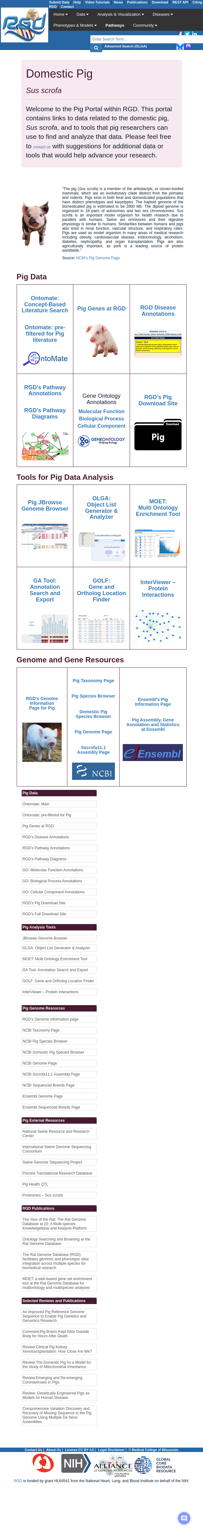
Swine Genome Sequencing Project (52, 1162)
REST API (180, 2)
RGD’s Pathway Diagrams (44, 859)
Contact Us (33, 1450)
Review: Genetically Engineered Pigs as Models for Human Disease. (56, 1395)
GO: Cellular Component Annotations (54, 892)
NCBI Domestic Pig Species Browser (53, 1052)
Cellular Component (101, 426)
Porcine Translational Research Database (57, 1173)
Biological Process (101, 418)
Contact (67, 6)
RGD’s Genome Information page (51, 1019)
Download (160, 2)
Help (77, 2)
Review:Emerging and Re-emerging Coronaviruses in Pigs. (52, 1380)
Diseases (163, 14)
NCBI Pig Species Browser (45, 1041)
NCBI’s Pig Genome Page (98, 258)
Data (82, 14)
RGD (18, 1481)
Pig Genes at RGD (38, 826)
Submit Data (59, 2)
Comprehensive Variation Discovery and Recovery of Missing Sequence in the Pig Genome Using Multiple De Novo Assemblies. (57, 1415)
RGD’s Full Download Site (44, 914)
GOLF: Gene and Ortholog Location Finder (58, 981)
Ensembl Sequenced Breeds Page (51, 1107)
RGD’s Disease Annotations (46, 837)
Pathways (114, 25)
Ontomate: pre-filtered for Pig (47, 815)
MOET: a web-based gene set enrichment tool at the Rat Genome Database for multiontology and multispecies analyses (57, 1283)
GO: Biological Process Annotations (52, 881)
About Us (53, 1450)
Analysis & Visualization (120, 14)
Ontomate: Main (36, 804)
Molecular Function (101, 411)
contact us (42, 147)
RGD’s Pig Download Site (44, 903)
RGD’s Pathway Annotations (46, 848)
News (118, 2)
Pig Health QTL (35, 1184)
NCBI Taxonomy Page (41, 1030)
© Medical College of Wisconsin (153, 1450)
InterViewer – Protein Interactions (50, 992)
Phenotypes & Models (75, 25)
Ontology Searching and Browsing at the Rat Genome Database (56, 1241)
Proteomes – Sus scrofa (43, 1195)
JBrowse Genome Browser (45, 938)
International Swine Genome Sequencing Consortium (57, 1149)
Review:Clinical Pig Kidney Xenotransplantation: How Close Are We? (57, 1349)
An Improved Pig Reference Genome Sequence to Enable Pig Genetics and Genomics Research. (55, 1316)
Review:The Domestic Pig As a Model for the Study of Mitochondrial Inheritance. (57, 1364)
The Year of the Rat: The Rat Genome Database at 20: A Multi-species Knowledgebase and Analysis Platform (55, 1223)
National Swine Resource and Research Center (56, 1133)
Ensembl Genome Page (43, 1096)
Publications (137, 2)
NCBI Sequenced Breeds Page (49, 1085)
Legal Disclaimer (111, 1450)
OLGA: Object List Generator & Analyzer (56, 948)
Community (145, 25)
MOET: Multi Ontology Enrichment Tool (55, 959)
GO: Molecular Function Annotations (53, 870)
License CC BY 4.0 (79, 1450)
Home (61, 14)
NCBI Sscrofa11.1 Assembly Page (51, 1074)
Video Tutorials (97, 2)
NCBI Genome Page (40, 1063)
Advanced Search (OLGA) (125, 46)
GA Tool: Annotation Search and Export (55, 970)
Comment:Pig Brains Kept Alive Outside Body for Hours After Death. (56, 1333)
